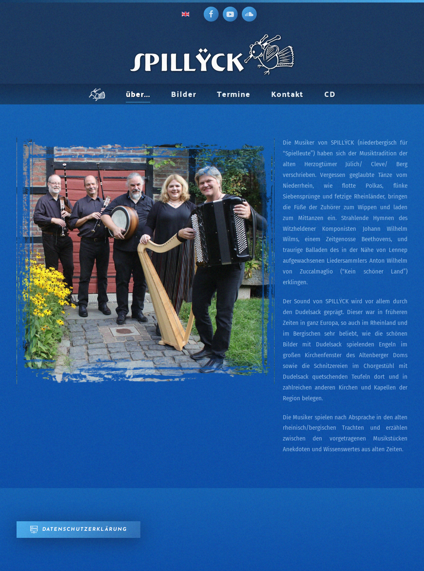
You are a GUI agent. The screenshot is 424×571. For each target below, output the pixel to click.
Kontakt (287, 94)
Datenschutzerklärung (78, 529)
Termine (234, 94)
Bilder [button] (183, 94)
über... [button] (138, 94)
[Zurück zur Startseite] (212, 54)
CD (330, 94)
